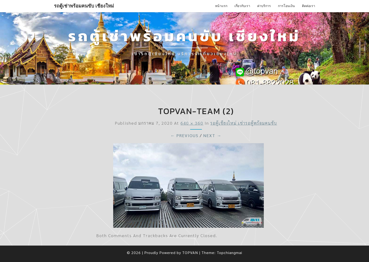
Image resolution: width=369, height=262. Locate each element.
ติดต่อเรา (308, 6)
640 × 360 (191, 123)
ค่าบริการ (264, 6)
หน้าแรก (221, 6)
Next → (212, 135)
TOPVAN (190, 252)
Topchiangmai (229, 252)
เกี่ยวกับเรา (242, 6)
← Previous (184, 135)
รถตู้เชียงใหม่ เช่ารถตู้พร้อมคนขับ (243, 123)
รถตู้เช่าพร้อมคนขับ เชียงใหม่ (84, 6)
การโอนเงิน (286, 6)
